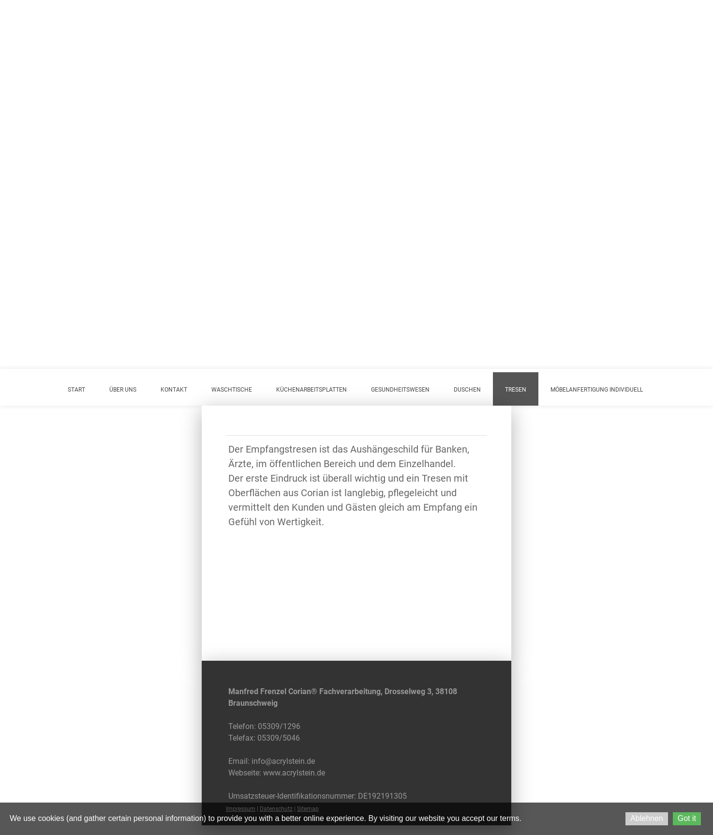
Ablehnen (646, 818)
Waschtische (231, 389)
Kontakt (174, 389)
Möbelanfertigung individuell (596, 389)
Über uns (122, 389)
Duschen (467, 389)
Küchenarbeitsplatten (311, 389)
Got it (687, 818)
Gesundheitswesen (400, 389)
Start (76, 389)
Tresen (515, 389)
